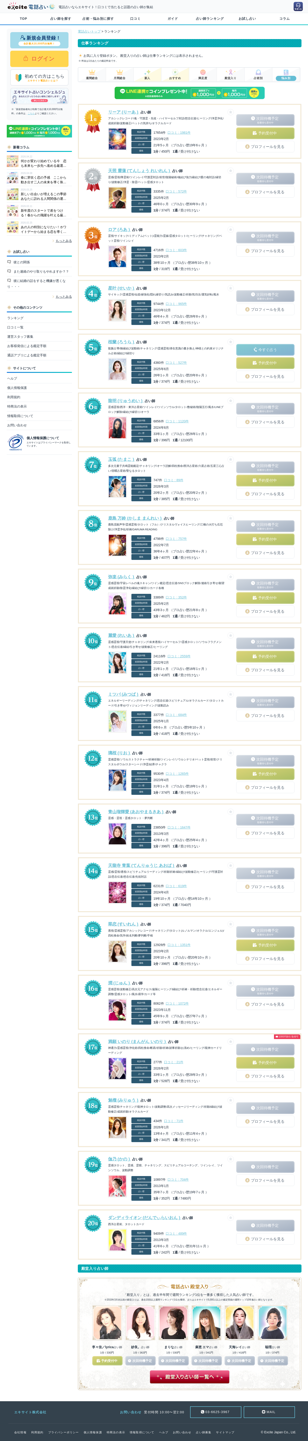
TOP (23, 18)
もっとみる (64, 241)
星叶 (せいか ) (121, 288)
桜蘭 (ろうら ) (121, 342)
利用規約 (13, 397)
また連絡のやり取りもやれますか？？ (41, 271)
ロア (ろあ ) (119, 229)
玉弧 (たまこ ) (121, 459)
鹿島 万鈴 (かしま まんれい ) (135, 518)
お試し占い (247, 18)
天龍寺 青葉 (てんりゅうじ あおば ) (141, 865)
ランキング (15, 318)
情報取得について (20, 416)
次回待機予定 (267, 1049)
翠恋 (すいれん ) (124, 924)
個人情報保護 (17, 388)
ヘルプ (12, 378)
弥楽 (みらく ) (121, 577)
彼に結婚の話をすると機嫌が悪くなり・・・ (36, 283)
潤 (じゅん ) (119, 983)
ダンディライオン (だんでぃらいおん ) (144, 1217)
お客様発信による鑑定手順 (26, 346)
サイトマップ (225, 1432)
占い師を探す (60, 18)
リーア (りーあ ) (124, 112)
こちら (31, 113)
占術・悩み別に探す (98, 18)
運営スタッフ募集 (20, 336)
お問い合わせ (17, 425)
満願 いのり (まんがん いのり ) (137, 1041)
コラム (284, 18)
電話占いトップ (89, 31)
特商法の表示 (17, 406)
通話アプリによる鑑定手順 (26, 355)
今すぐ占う (267, 350)
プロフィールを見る (267, 147)
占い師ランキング (210, 18)
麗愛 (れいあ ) (121, 635)
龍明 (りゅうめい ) (126, 400)
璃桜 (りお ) (119, 753)
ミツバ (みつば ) (124, 694)
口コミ (135, 18)
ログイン (42, 59)
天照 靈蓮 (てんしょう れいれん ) (139, 170)
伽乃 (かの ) (119, 1159)
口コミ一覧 (15, 327)
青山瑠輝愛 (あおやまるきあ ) (136, 811)
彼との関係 (21, 262)
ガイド (173, 18)
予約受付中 (267, 133)
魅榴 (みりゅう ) (124, 1100)
